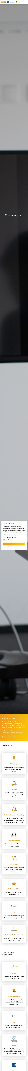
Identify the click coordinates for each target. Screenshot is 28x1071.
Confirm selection (7, 547)
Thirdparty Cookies (11, 537)
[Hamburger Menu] (25, 2)
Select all (14, 543)
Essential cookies (10, 535)
